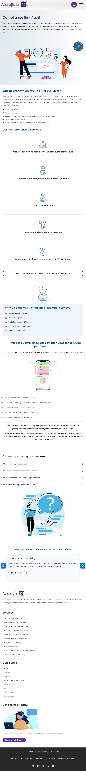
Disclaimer (71, 758)
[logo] (14, 5)
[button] (81, 5)
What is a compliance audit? (15, 464)
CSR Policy (14, 758)
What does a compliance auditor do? (19, 484)
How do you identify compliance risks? (20, 471)
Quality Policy (40, 758)
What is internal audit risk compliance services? (24, 478)
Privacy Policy (26, 758)
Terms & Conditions (56, 758)
